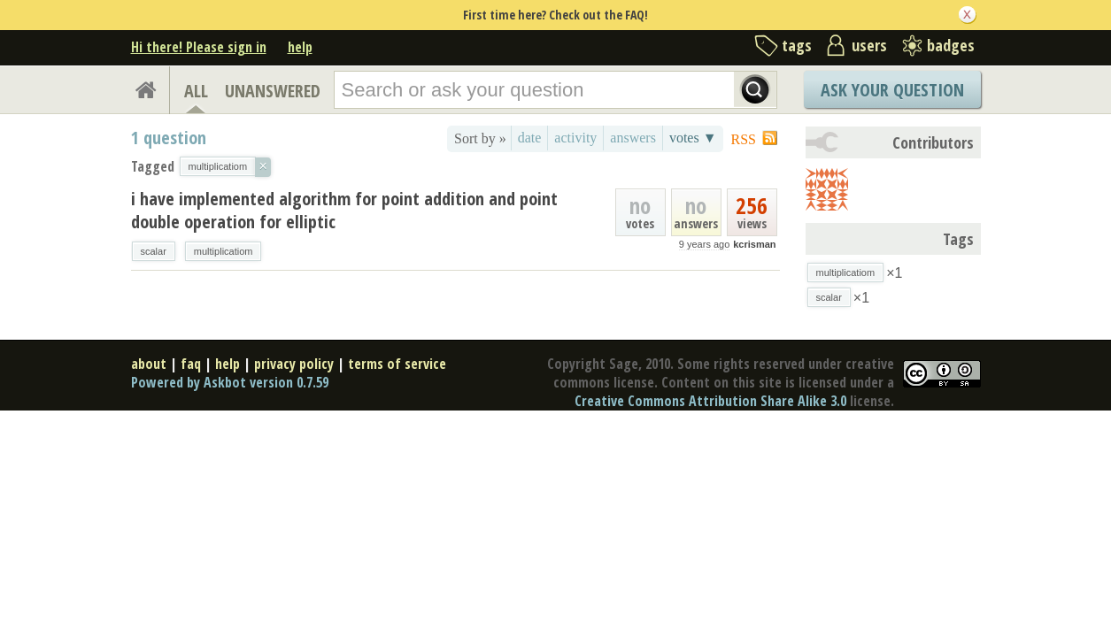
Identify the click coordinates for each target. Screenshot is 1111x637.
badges (951, 45)
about (148, 363)
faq (191, 363)
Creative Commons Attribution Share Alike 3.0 (710, 401)
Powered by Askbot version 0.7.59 (229, 382)
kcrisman (754, 244)
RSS (743, 139)
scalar (153, 251)
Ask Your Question (892, 90)
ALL (196, 91)
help (300, 47)
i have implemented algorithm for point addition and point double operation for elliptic (344, 210)
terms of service (397, 363)
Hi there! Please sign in (198, 47)
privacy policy (294, 363)
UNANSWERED (272, 91)
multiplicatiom (223, 251)
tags (797, 45)
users (869, 45)
